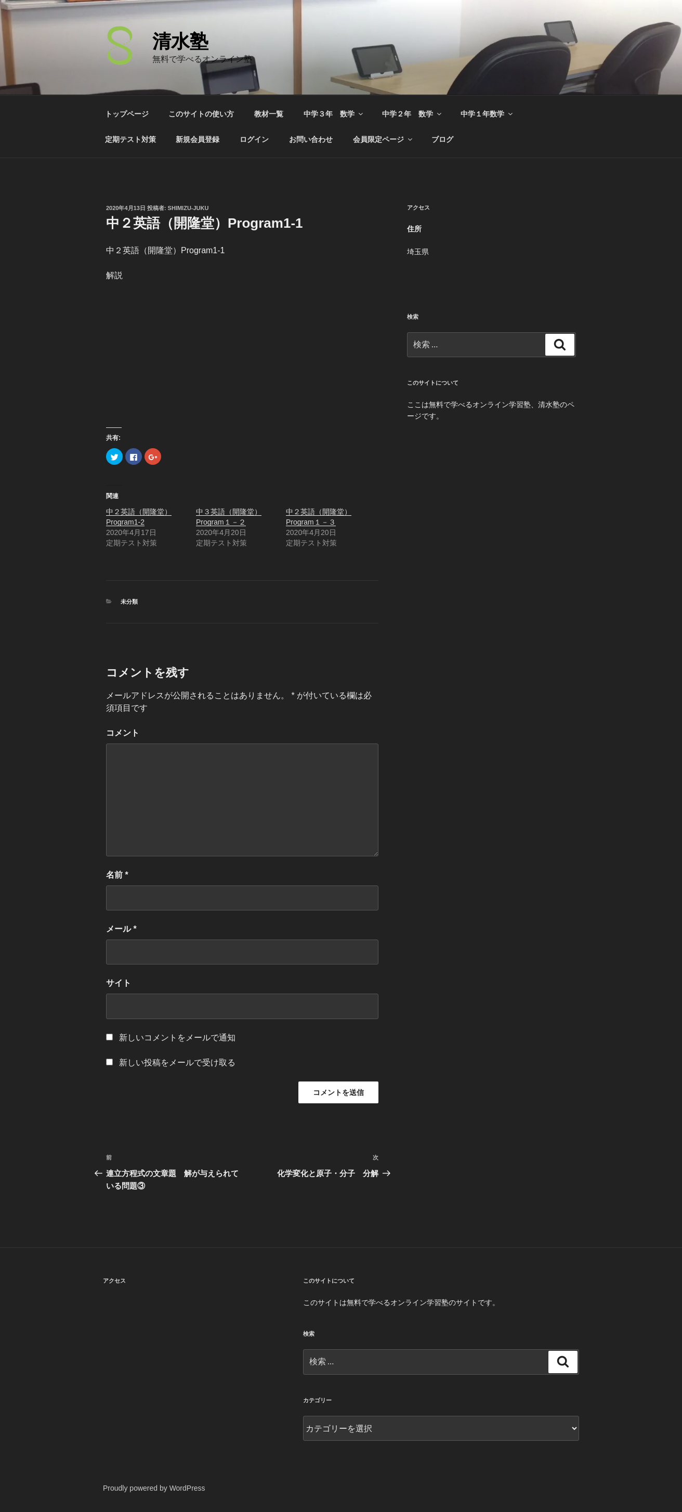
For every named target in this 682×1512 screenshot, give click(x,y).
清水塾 (180, 41)
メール (121, 928)
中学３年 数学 (334, 114)
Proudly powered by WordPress (154, 1488)
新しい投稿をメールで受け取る (177, 1062)
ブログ (442, 139)
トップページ (127, 114)
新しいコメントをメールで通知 (177, 1037)
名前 (117, 874)
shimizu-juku (188, 208)
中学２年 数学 (412, 114)
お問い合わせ (311, 139)
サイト (118, 983)
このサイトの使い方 (201, 114)
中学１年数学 (487, 114)
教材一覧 (268, 114)
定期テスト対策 (130, 139)
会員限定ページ (383, 139)
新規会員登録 (197, 139)
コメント (122, 732)
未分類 (129, 601)
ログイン (254, 139)
